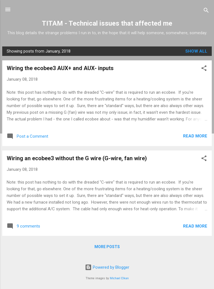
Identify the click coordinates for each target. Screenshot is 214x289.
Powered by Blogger (107, 267)
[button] (204, 69)
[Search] (206, 11)
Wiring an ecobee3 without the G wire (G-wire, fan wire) (77, 158)
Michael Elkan (119, 278)
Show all (196, 51)
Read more (195, 136)
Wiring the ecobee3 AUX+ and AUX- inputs (60, 68)
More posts (107, 246)
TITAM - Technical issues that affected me (107, 23)
